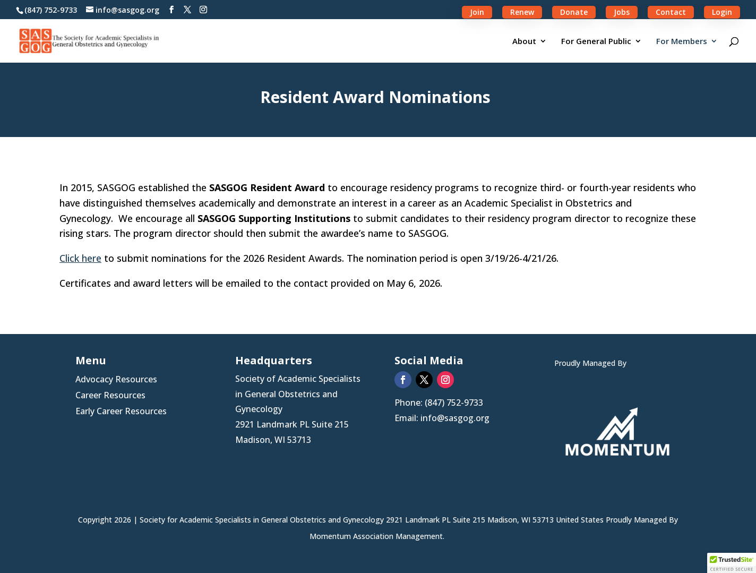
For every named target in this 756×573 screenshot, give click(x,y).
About (524, 41)
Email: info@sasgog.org (441, 418)
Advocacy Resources (116, 380)
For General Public (596, 41)
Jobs (622, 12)
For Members (681, 41)
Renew (522, 12)
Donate (574, 12)
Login (722, 12)
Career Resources (110, 396)
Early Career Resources (121, 412)
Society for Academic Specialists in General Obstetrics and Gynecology (263, 520)
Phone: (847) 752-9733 (438, 402)
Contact (671, 12)
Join (477, 12)
